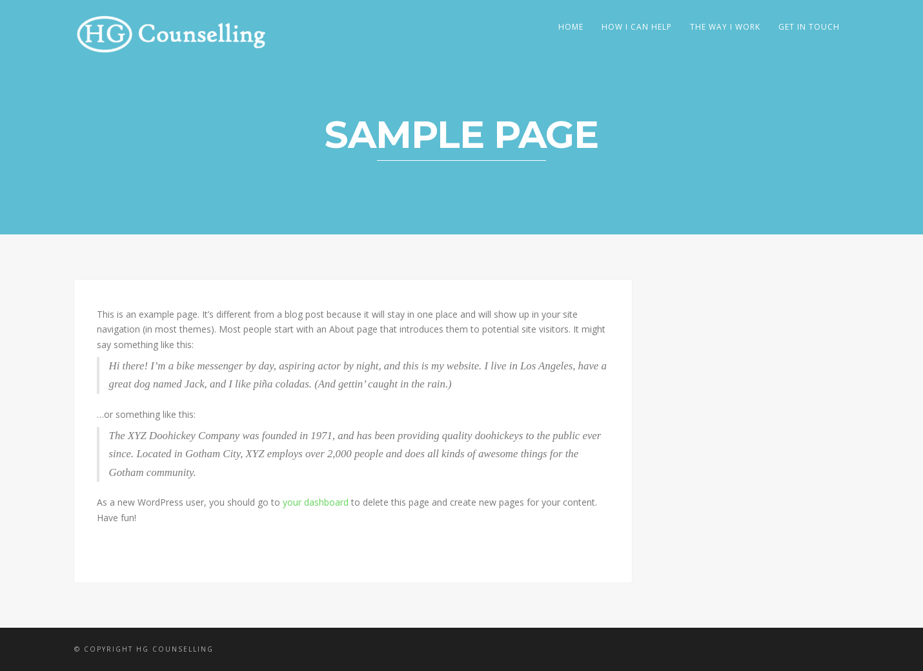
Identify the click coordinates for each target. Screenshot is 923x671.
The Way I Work (725, 26)
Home (570, 26)
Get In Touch (809, 26)
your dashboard (316, 502)
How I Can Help (637, 26)
